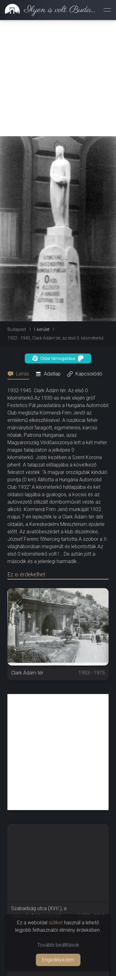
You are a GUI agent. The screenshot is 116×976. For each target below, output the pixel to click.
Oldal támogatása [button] (58, 358)
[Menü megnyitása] (107, 10)
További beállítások (58, 945)
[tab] (20, 374)
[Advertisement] (58, 78)
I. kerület (41, 329)
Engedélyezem (58, 960)
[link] (49, 9)
